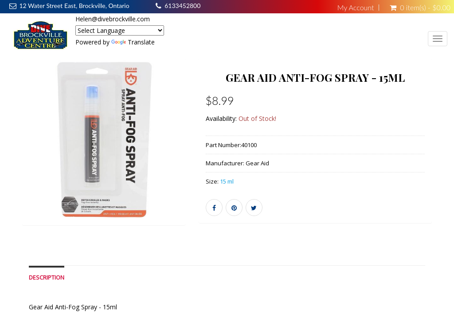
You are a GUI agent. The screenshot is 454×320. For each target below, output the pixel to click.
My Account (355, 7)
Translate (133, 42)
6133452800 (182, 5)
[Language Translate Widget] (119, 30)
